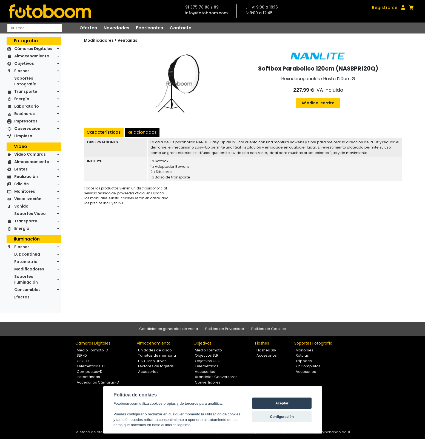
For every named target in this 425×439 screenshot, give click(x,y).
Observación (27, 128)
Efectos (22, 297)
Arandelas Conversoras (216, 376)
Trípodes (304, 360)
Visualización (27, 199)
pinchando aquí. (336, 432)
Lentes (21, 169)
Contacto (181, 28)
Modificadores (29, 269)
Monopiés (304, 350)
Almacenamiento (31, 56)
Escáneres (24, 113)
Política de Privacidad (224, 328)
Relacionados (142, 132)
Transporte (25, 91)
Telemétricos (206, 366)
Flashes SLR (266, 350)
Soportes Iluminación (26, 279)
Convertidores (208, 382)
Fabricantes (149, 28)
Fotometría (26, 261)
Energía (21, 99)
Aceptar (282, 403)
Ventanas (127, 40)
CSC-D (83, 360)
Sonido (21, 206)
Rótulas (302, 355)
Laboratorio (26, 106)
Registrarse (384, 7)
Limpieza (23, 136)
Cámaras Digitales (33, 48)
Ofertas (88, 28)
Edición (21, 184)
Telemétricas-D (91, 366)
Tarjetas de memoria (157, 355)
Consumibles (27, 289)
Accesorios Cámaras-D (98, 382)
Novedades (116, 28)
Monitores (24, 191)
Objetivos (24, 63)
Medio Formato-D (92, 350)
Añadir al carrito (318, 103)
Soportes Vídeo (30, 213)
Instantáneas (88, 376)
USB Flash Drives (152, 360)
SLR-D (82, 355)
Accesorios (148, 371)
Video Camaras (30, 154)
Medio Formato (208, 350)
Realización (26, 176)
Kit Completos (308, 366)
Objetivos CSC (207, 360)
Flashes (22, 71)
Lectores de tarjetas (156, 366)
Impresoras (26, 121)
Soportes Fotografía (25, 81)
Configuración (282, 417)
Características (104, 132)
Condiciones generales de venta (168, 328)
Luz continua (27, 254)
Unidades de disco (155, 350)
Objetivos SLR (206, 355)
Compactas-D (89, 371)
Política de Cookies (268, 328)
